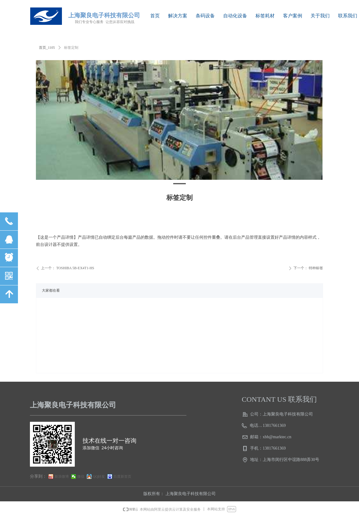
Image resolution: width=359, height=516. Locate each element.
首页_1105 (47, 47)
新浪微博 (61, 476)
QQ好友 (99, 476)
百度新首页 (122, 476)
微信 (80, 476)
